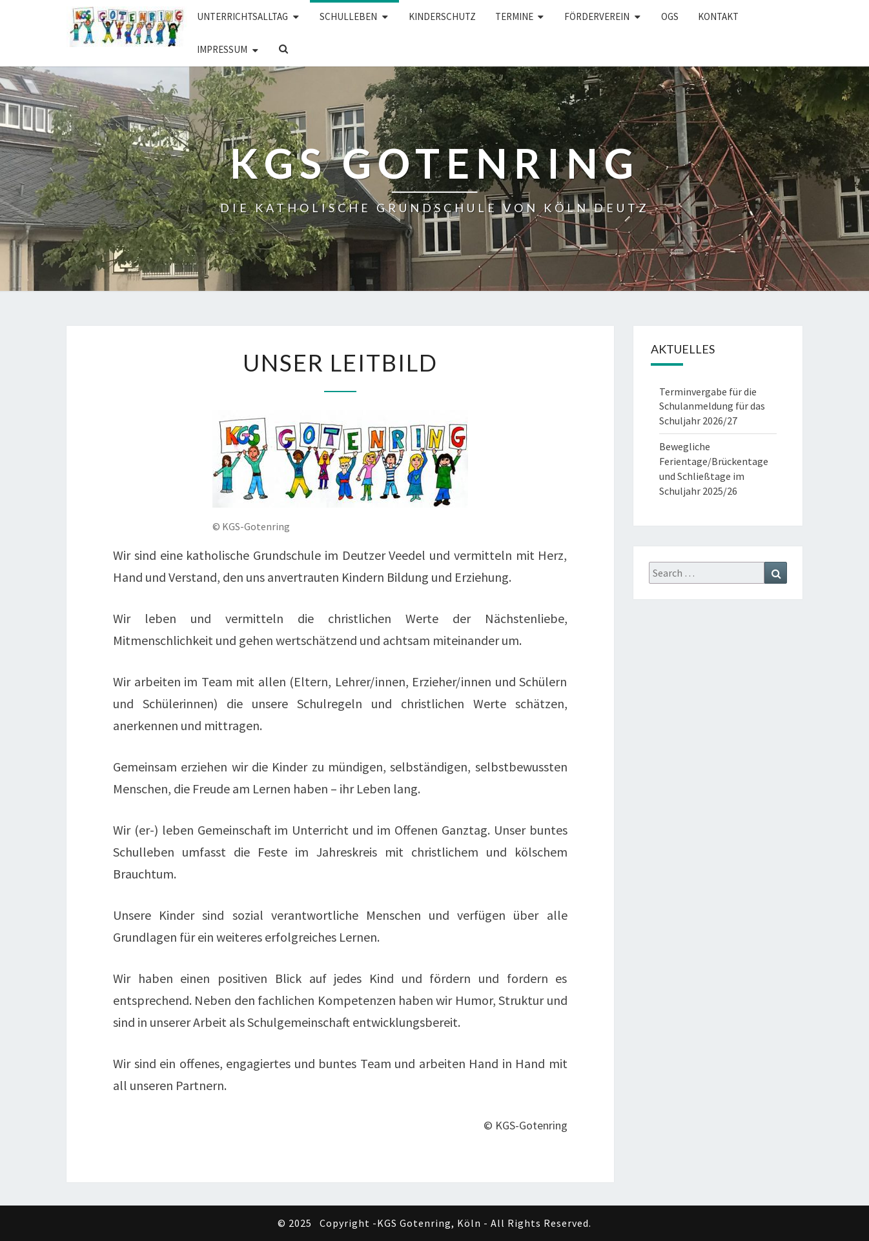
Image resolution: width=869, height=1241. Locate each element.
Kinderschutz (442, 16)
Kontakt (718, 16)
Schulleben (348, 16)
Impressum (222, 49)
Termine (514, 16)
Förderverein (596, 16)
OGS (670, 16)
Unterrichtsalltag (242, 16)
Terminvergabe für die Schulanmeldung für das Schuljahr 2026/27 (712, 406)
